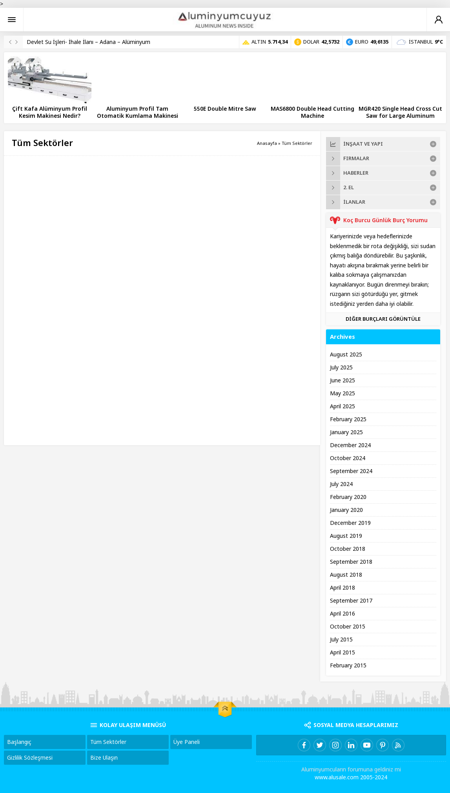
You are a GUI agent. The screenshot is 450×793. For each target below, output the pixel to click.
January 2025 (346, 432)
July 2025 (341, 367)
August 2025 (346, 354)
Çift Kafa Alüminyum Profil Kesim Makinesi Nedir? (49, 112)
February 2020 (348, 497)
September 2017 (351, 601)
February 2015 (348, 665)
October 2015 (347, 626)
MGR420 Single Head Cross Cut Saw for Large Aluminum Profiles (400, 115)
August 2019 (346, 536)
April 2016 (342, 614)
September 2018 (351, 562)
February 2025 (348, 419)
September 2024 (351, 471)
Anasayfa (267, 143)
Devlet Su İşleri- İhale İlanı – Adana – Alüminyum (88, 42)
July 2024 (341, 484)
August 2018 (346, 575)
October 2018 (347, 549)
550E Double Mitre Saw (225, 108)
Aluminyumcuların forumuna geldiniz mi (351, 769)
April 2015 (342, 652)
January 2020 (346, 510)
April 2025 (342, 406)
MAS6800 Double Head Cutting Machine (312, 112)
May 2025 (342, 393)
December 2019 (350, 523)
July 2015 (341, 639)
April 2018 (342, 588)
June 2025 (342, 380)
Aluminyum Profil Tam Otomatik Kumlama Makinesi (137, 112)
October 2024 (347, 458)
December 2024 (350, 445)
